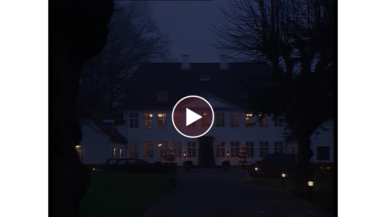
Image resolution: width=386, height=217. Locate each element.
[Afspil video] (193, 136)
